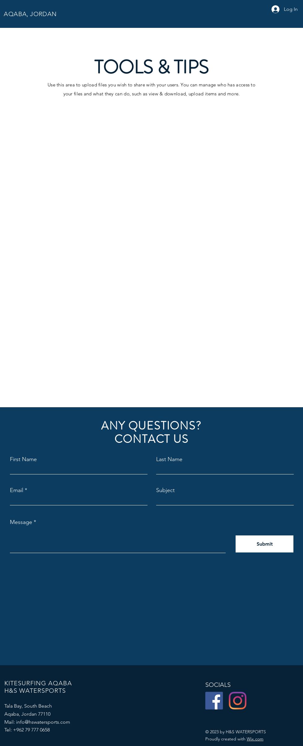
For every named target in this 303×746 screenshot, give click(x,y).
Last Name (169, 459)
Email (16, 490)
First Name (23, 459)
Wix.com (255, 739)
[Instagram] (237, 700)
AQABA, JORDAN (29, 14)
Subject (165, 490)
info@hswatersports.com (43, 722)
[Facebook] (214, 700)
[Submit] (264, 543)
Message (21, 522)
